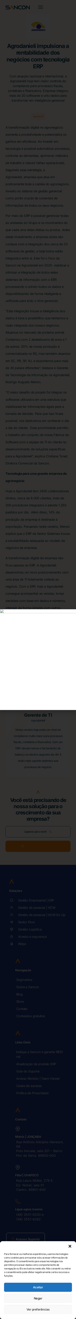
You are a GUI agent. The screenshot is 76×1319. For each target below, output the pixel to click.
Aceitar (38, 1287)
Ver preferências (38, 1309)
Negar (38, 1298)
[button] (70, 1246)
